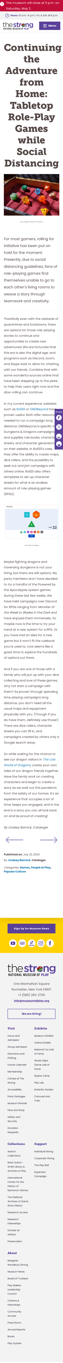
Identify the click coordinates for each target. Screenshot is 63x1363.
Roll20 (20, 409)
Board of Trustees (18, 1278)
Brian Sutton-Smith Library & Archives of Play (17, 1167)
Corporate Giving (44, 1158)
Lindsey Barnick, (19, 860)
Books (11, 1336)
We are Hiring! (31, 1014)
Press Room (14, 1322)
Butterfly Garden (43, 1089)
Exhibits (40, 1028)
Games (25, 867)
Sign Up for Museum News (31, 928)
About (12, 1253)
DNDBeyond (39, 409)
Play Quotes (14, 1343)
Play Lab (39, 1082)
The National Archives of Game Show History (18, 1201)
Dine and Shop (16, 1110)
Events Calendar (17, 1064)
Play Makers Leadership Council (14, 1289)
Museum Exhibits (43, 1035)
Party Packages (16, 1096)
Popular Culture (15, 871)
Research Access (18, 1212)
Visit (11, 1028)
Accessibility (15, 1089)
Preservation (15, 1241)
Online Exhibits (42, 1042)
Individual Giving (43, 1151)
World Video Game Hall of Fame (41, 1065)
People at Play (41, 867)
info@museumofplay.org (31, 1001)
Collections (16, 1144)
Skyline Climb (42, 1075)
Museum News (16, 1271)
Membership (15, 1071)
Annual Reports (16, 1329)
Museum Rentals (17, 1103)
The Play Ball (41, 1165)
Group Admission (17, 1047)
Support (40, 1144)
